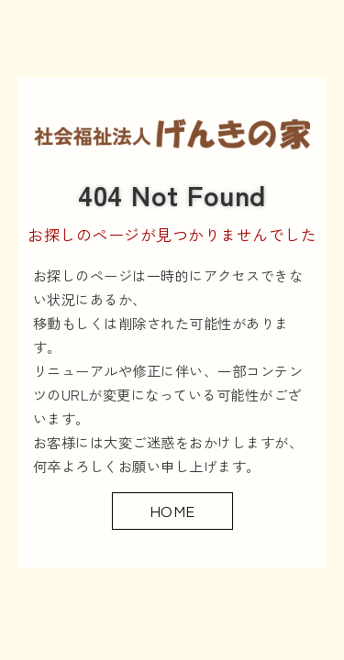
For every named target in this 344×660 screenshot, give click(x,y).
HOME (172, 510)
